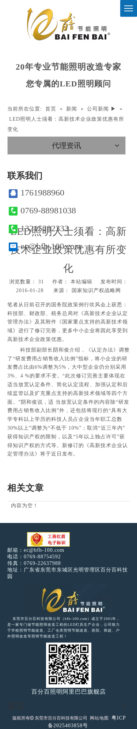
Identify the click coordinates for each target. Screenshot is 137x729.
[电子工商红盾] (48, 539)
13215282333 (39, 228)
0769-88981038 (42, 211)
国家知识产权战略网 (96, 290)
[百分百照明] (68, 24)
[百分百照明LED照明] (68, 599)
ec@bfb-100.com (45, 246)
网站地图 (99, 718)
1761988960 (36, 193)
